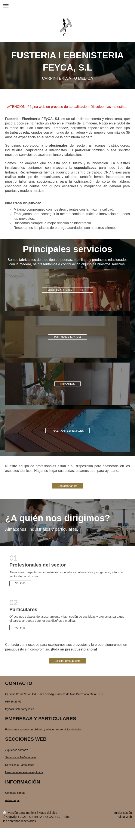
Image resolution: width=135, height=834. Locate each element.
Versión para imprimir (20, 812)
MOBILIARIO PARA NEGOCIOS (67, 290)
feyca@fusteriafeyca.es (19, 709)
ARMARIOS (67, 383)
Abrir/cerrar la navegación (67, 5)
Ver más (20, 583)
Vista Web (125, 816)
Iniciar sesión (123, 812)
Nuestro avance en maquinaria (24, 772)
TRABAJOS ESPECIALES (67, 430)
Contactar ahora (67, 485)
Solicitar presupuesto (67, 660)
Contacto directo (15, 792)
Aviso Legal (12, 800)
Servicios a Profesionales (20, 757)
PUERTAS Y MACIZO (67, 336)
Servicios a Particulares (19, 764)
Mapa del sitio (48, 812)
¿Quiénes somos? (16, 750)
